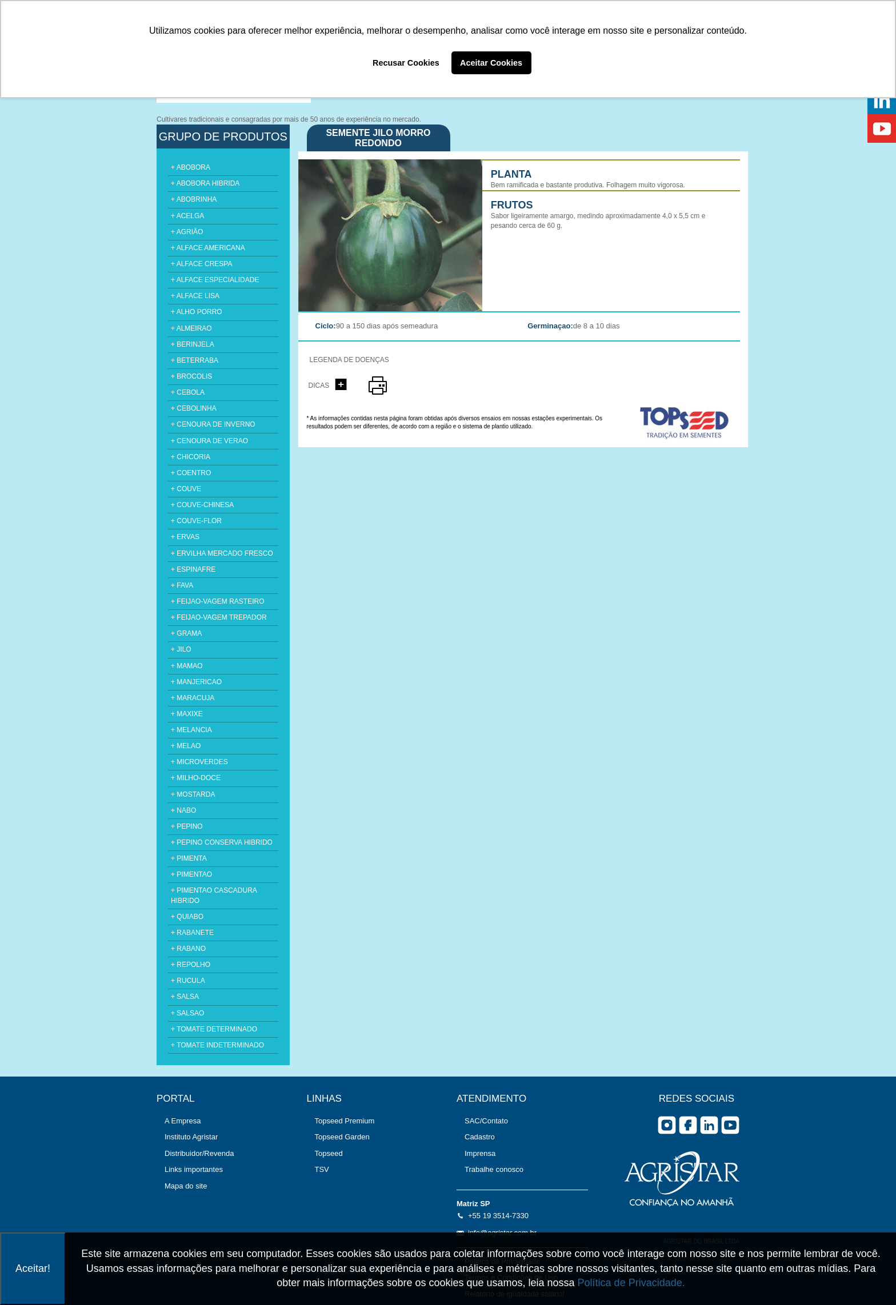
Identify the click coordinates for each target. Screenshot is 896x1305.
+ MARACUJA (192, 698)
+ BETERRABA (194, 360)
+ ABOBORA (190, 167)
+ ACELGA (187, 216)
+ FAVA (182, 585)
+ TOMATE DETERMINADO (214, 1029)
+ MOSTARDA (193, 794)
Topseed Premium (345, 1121)
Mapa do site (186, 1186)
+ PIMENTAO (191, 874)
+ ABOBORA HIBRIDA (205, 183)
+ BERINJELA (192, 344)
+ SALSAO (187, 1013)
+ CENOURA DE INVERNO (213, 424)
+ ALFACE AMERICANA (208, 248)
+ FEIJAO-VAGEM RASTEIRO (217, 601)
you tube (730, 1125)
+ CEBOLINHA (194, 408)
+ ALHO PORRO (196, 312)
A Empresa (183, 1121)
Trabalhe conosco (494, 1169)
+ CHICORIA (190, 457)
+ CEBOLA (188, 392)
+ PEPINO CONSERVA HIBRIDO (222, 842)
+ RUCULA (188, 981)
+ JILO (181, 649)
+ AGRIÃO (187, 232)
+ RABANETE (192, 933)
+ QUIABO (187, 917)
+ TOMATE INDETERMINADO (217, 1045)
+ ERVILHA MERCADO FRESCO (222, 553)
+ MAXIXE (187, 714)
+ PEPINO (187, 826)
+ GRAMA (186, 633)
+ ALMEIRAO (191, 328)
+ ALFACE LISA (195, 296)
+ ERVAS (185, 537)
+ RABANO (188, 949)
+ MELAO (186, 746)
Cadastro (480, 1137)
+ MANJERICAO (196, 682)
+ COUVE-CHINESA (202, 505)
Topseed (329, 1153)
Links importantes (194, 1169)
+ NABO (183, 810)
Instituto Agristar (191, 1137)
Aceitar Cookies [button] (491, 62)
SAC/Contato (486, 1121)
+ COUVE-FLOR (196, 521)
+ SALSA (185, 997)
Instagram (667, 1125)
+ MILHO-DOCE (196, 778)
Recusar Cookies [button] (406, 62)
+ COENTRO (191, 473)
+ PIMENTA (189, 858)
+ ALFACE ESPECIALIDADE (215, 280)
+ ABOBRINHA (194, 199)
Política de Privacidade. (631, 1282)
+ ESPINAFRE (193, 569)
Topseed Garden (342, 1137)
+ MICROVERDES (199, 762)
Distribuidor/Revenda (199, 1153)
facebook (688, 1125)
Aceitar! (32, 1268)
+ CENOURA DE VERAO (209, 441)
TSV (322, 1169)
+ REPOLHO (190, 965)
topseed (690, 423)
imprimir (378, 385)
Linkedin (709, 1125)
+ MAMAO (187, 666)
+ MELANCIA (191, 730)
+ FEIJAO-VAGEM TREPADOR (219, 617)
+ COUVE (186, 489)
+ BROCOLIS (191, 376)
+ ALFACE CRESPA (202, 264)
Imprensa (480, 1153)
